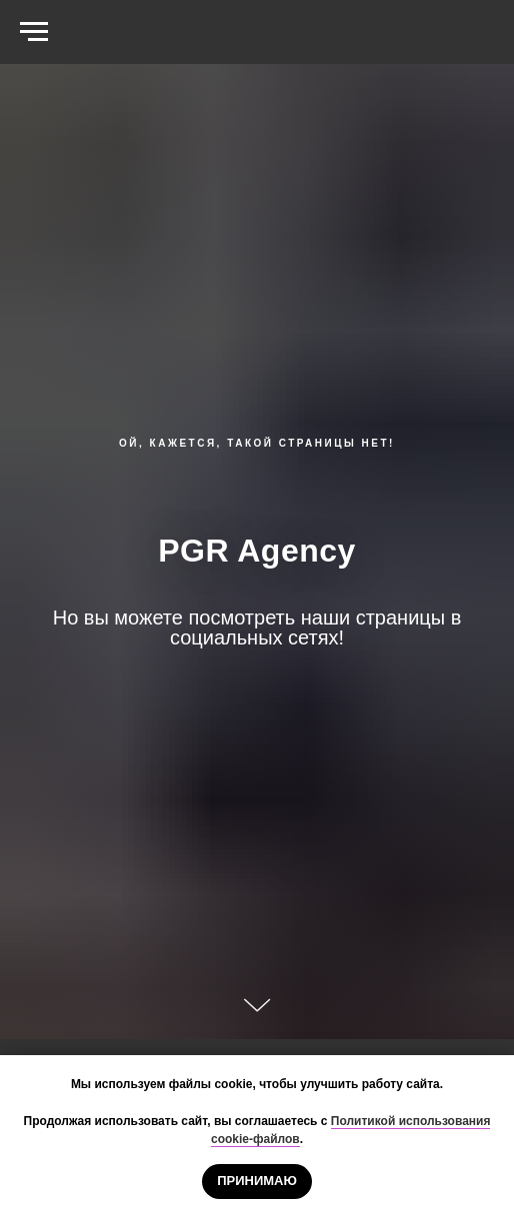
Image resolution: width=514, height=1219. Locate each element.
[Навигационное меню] (34, 32)
